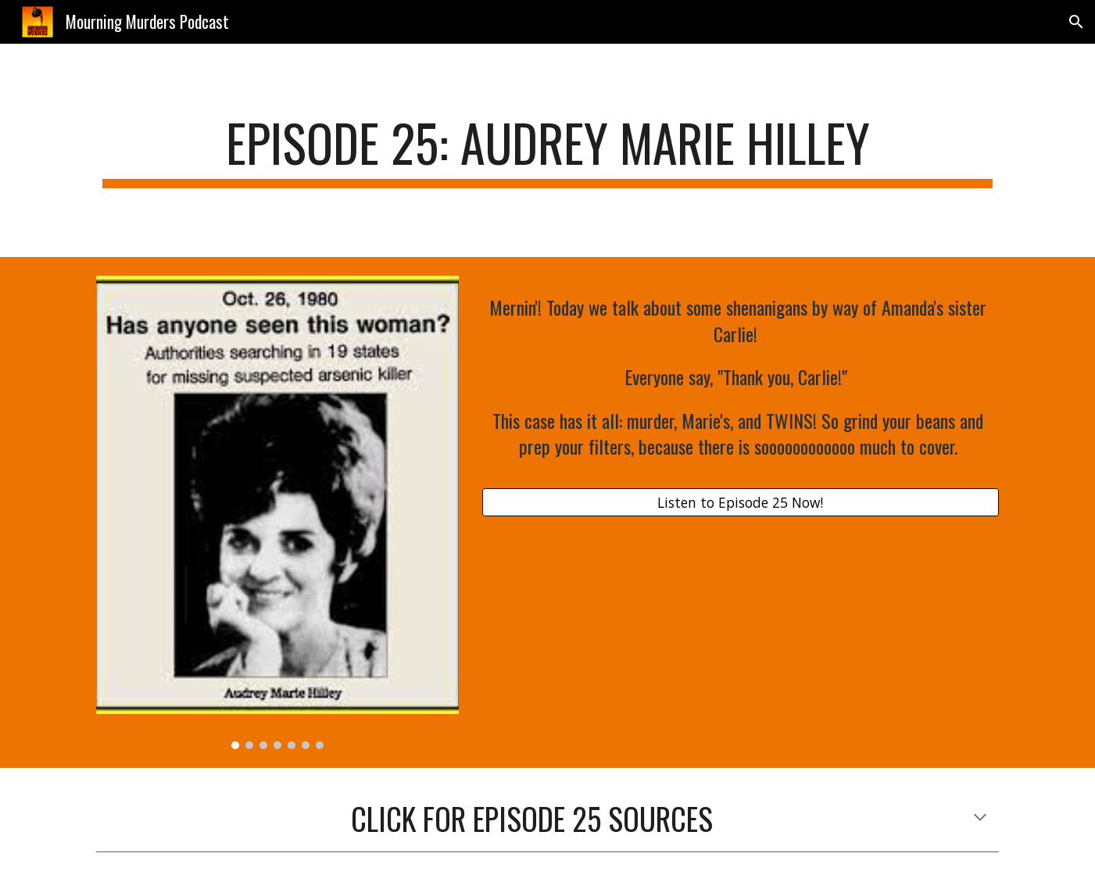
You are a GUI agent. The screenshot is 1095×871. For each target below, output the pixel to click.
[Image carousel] (277, 512)
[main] (547, 150)
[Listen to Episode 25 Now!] (740, 502)
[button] (1076, 22)
